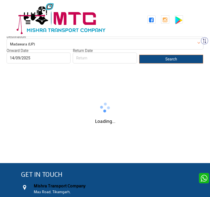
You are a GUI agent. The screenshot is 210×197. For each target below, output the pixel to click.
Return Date (83, 51)
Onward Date (17, 51)
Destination (16, 37)
